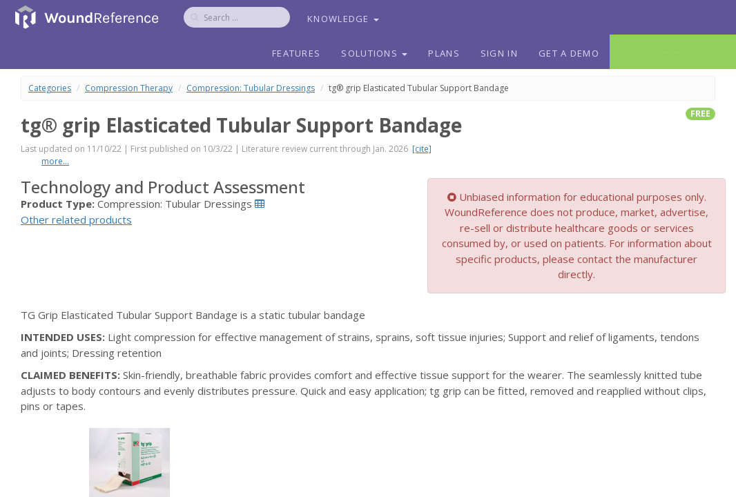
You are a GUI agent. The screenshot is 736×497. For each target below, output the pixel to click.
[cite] (422, 149)
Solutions (374, 53)
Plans (444, 53)
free (700, 113)
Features (296, 53)
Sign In (499, 53)
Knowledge (343, 18)
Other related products (76, 219)
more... (55, 161)
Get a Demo (569, 53)
